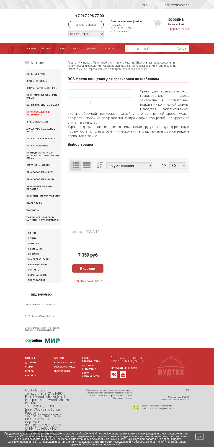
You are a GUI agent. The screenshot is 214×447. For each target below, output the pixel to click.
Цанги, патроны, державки (42, 105)
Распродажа (34, 203)
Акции (32, 233)
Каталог (46, 48)
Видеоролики (36, 280)
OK (199, 436)
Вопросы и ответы (64, 362)
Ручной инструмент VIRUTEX (43, 196)
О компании (35, 249)
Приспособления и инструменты (38, 113)
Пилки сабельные (37, 146)
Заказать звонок (85, 24)
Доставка (91, 48)
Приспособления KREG (40, 172)
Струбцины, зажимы (39, 165)
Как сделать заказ (39, 259)
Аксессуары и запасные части (40, 130)
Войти (141, 5)
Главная (31, 48)
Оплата (61, 48)
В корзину (87, 268)
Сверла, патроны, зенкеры (41, 88)
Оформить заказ (178, 29)
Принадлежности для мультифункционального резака (42, 155)
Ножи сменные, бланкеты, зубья (42, 96)
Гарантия (33, 244)
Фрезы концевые (36, 81)
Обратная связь (37, 275)
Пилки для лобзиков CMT (41, 139)
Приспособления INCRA (40, 179)
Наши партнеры (37, 265)
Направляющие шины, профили (39, 187)
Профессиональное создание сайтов (158, 408)
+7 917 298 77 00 (89, 16)
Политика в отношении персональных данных (128, 359)
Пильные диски (36, 74)
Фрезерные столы (37, 122)
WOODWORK (32, 210)
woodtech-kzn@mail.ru (130, 21)
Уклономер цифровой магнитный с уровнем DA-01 (42, 218)
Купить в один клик (87, 280)
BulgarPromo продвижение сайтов (157, 406)
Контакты (108, 48)
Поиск (181, 48)
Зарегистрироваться (173, 5)
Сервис (75, 48)
